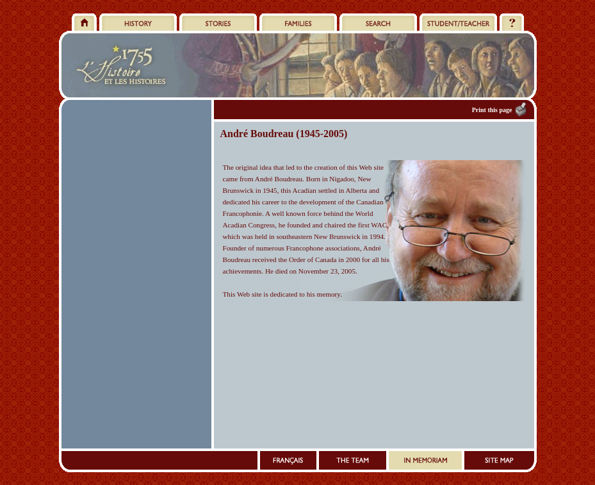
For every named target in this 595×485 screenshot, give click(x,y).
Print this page (492, 109)
